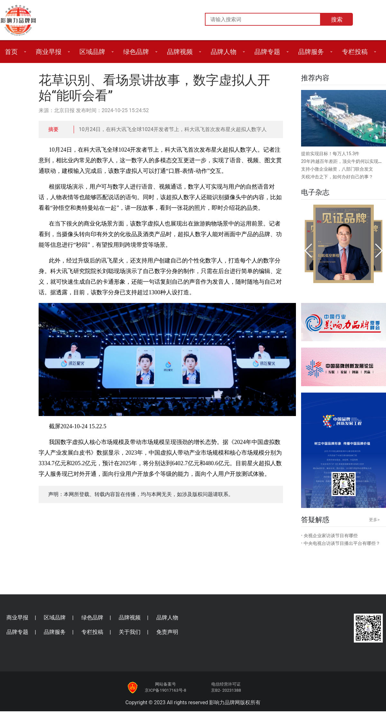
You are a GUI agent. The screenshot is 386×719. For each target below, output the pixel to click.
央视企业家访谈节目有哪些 (331, 535)
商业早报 (48, 52)
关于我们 (130, 632)
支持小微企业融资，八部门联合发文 (337, 169)
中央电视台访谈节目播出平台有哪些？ (342, 543)
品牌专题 (267, 52)
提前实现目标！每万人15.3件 (330, 153)
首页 (11, 52)
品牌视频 (180, 52)
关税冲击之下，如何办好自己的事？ (337, 176)
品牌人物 (223, 52)
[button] (308, 251)
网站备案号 (165, 684)
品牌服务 (311, 52)
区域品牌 (92, 52)
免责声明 (167, 632)
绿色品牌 (136, 52)
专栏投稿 (355, 52)
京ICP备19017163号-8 (165, 690)
